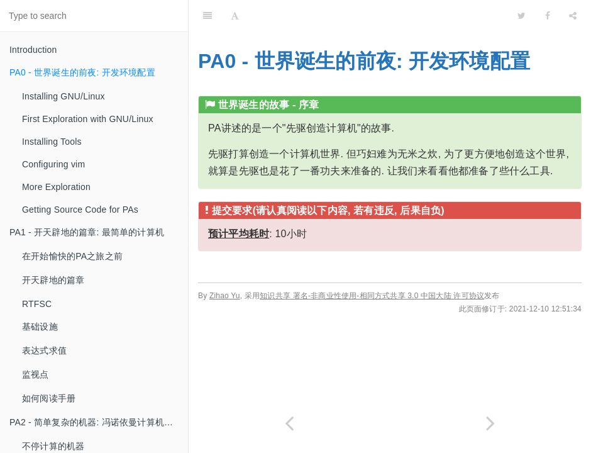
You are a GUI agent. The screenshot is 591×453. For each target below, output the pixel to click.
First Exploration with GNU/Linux (87, 119)
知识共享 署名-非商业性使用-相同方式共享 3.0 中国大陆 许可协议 (372, 295)
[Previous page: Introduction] (289, 423)
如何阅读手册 (48, 398)
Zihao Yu (224, 295)
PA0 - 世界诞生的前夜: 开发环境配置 (82, 72)
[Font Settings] (234, 15)
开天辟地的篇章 (53, 280)
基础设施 (40, 327)
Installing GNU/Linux (63, 96)
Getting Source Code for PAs (80, 209)
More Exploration (56, 187)
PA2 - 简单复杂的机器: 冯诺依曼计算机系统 (95, 422)
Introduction (33, 50)
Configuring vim (53, 164)
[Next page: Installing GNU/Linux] (490, 423)
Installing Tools (52, 142)
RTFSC (37, 304)
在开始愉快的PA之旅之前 (72, 256)
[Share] (573, 15)
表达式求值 (44, 350)
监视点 (35, 374)
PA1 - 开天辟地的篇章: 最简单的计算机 (86, 232)
